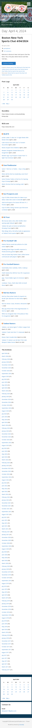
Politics (6, 71)
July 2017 (4, 655)
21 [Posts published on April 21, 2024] (4, 97)
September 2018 (6, 615)
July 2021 (4, 517)
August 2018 (5, 618)
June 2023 (4, 451)
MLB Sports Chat (21, 67)
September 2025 (6, 373)
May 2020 (4, 557)
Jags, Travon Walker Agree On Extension (13, 278)
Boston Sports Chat (11, 67)
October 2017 (6, 646)
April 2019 (4, 595)
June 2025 (4, 382)
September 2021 (6, 511)
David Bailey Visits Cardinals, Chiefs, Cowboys (14, 268)
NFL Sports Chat (16, 69)
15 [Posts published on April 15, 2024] (8, 95)
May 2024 (4, 419)
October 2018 (6, 612)
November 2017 (6, 644)
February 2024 (6, 428)
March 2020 (5, 563)
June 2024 (4, 416)
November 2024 (6, 402)
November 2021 (6, 506)
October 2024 (6, 405)
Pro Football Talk (10, 241)
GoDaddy (21, 724)
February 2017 (6, 670)
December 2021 (6, 503)
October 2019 (6, 577)
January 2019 (5, 603)
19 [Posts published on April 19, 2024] (24, 95)
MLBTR (6, 134)
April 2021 (4, 526)
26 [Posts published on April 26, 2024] (24, 97)
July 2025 (4, 379)
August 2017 (5, 652)
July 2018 (4, 621)
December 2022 (6, 468)
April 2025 (4, 388)
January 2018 (5, 638)
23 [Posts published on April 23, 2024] (12, 97)
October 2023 (6, 439)
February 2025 (6, 393)
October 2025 (6, 370)
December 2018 (6, 606)
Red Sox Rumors (9, 293)
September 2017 (6, 649)
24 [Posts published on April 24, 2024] (16, 97)
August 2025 (5, 376)
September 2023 (6, 442)
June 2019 (4, 589)
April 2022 (4, 491)
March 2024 (5, 425)
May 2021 (4, 523)
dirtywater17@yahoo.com (9, 711)
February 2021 (6, 532)
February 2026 (6, 359)
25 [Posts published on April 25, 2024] (20, 97)
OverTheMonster (10, 165)
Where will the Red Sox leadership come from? (15, 174)
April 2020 (4, 560)
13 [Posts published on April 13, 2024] (28, 92)
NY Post (6, 217)
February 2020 (6, 566)
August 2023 (5, 445)
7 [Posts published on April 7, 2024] (3, 92)
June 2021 (4, 520)
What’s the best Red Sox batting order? (13, 184)
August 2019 (5, 583)
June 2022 (4, 485)
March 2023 (5, 460)
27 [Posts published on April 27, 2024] (28, 97)
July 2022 (4, 483)
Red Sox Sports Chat (13, 71)
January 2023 (5, 465)
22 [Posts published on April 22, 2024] (8, 97)
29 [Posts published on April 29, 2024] (8, 99)
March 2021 (5, 529)
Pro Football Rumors (11, 264)
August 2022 (5, 480)
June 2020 (4, 554)
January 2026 (5, 362)
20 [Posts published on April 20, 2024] (28, 95)
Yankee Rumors (9, 323)
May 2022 (4, 488)
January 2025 (5, 396)
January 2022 (5, 500)
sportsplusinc (6, 48)
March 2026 (5, 356)
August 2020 (5, 549)
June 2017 (4, 658)
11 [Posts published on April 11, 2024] (20, 92)
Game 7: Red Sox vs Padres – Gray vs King (14, 169)
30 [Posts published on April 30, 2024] (12, 99)
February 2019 (6, 601)
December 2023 (6, 434)
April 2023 (4, 457)
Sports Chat (22, 71)
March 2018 (5, 632)
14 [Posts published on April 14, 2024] (4, 95)
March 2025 (5, 391)
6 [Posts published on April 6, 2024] (28, 90)
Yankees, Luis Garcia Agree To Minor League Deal (16, 327)
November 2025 (6, 368)
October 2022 (6, 474)
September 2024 (6, 408)
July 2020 (4, 552)
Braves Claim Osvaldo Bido (9, 337)
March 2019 (5, 598)
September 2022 (6, 477)
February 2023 (6, 462)
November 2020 (6, 540)
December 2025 (6, 365)
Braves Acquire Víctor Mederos (10, 147)
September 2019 (6, 580)
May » (7, 103)
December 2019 (6, 572)
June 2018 (4, 623)
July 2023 (4, 448)
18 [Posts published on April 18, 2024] (20, 95)
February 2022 (6, 497)
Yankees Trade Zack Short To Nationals (13, 332)
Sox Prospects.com (10, 194)
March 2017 (5, 667)
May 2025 (4, 385)
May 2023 (4, 454)
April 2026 (4, 353)
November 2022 (6, 471)
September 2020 (6, 546)
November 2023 (6, 437)
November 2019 (6, 575)
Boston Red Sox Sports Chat (15, 73)
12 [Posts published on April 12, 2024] (24, 92)
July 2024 (4, 414)
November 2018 (6, 609)
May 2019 (4, 592)
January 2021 (5, 534)
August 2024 (5, 411)
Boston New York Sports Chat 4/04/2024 (15, 39)
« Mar (3, 103)
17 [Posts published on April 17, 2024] (16, 95)
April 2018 (4, 629)
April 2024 (4, 422)
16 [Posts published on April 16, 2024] (12, 95)
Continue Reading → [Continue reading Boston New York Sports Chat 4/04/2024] (8, 63)
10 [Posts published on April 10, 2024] (16, 92)
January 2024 (5, 431)
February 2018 (6, 635)
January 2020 (5, 569)
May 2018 (4, 626)
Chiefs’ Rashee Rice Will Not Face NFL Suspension (16, 273)
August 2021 (5, 514)
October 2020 (6, 543)
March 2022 (5, 494)
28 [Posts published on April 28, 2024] (4, 99)
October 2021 (6, 508)
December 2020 (6, 537)
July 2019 (4, 586)
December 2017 (6, 641)
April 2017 (4, 664)
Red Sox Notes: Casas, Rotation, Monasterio (14, 303)
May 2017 (4, 661)
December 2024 (6, 399)
